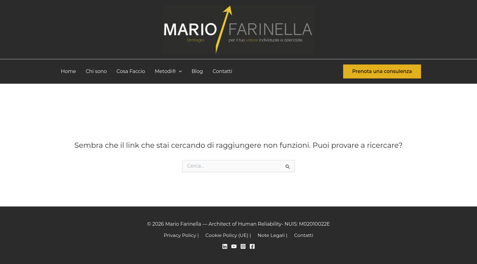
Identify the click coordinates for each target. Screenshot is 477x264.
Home (68, 71)
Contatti (222, 71)
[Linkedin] (225, 246)
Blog (197, 71)
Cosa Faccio (131, 71)
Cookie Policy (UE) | (229, 235)
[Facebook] (252, 246)
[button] (179, 71)
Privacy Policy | (183, 235)
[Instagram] (243, 246)
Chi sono (96, 71)
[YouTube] (234, 246)
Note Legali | (272, 235)
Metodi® (168, 71)
